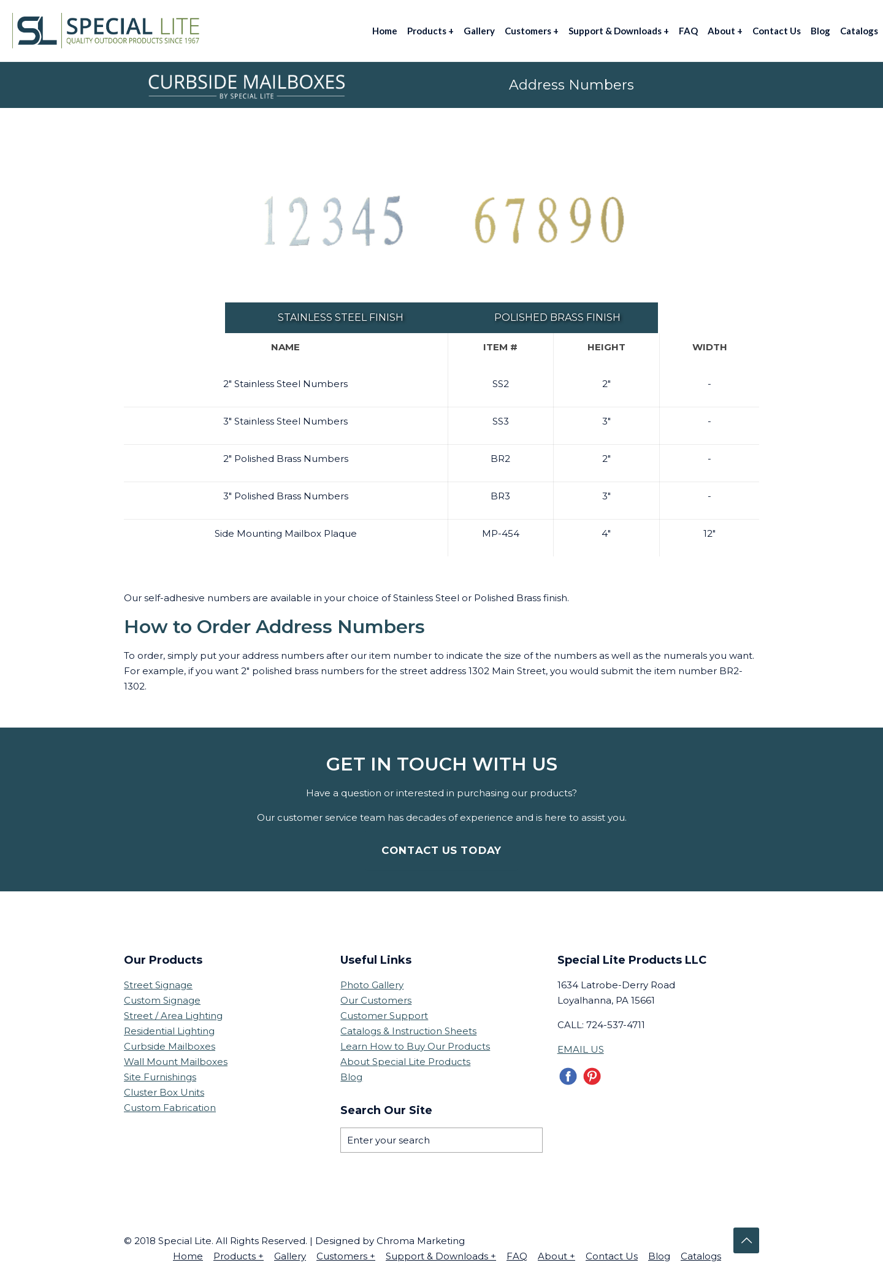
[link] (333, 222)
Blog (351, 1077)
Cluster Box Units (164, 1092)
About (556, 1256)
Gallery (290, 1256)
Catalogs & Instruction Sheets (408, 1031)
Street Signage (158, 985)
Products (238, 1256)
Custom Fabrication (170, 1107)
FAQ (516, 1256)
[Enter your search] (441, 1140)
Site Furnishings (160, 1077)
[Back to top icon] (746, 1240)
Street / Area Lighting (173, 1015)
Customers (345, 1256)
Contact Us (612, 1256)
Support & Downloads (441, 1256)
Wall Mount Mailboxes (175, 1061)
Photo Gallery (371, 985)
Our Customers (375, 1000)
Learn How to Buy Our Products (415, 1046)
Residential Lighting (169, 1031)
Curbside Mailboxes (169, 1046)
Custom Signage (162, 1000)
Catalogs (701, 1256)
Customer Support (384, 1015)
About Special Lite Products (405, 1061)
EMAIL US (580, 1049)
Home (188, 1256)
